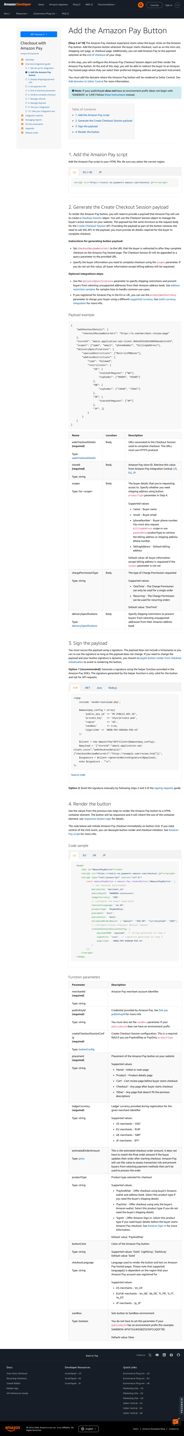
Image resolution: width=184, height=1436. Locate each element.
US (74, 172)
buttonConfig (86, 1049)
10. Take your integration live (42, 111)
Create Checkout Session (91, 225)
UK (94, 855)
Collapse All (24, 54)
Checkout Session (91, 218)
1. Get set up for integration (41, 68)
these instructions (115, 94)
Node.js (112, 687)
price (81, 1158)
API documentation (34, 124)
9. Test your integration (39, 107)
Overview (29, 59)
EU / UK (87, 172)
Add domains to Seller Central (85, 81)
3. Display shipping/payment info (42, 81)
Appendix (29, 128)
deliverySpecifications (84, 625)
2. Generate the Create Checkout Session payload (103, 120)
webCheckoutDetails (84, 458)
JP (100, 172)
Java (99, 687)
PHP (75, 688)
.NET (87, 687)
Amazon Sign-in (157, 1225)
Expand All (35, 54)
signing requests (163, 788)
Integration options (34, 115)
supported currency (141, 299)
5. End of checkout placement (42, 90)
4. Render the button (87, 131)
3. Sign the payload (86, 126)
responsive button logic (97, 818)
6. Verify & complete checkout (42, 94)
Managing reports (33, 119)
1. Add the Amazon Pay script (92, 115)
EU (130, 472)
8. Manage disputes (37, 103)
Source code (78, 774)
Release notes (31, 132)
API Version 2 (38, 34)
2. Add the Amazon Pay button (40, 74)
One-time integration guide (37, 64)
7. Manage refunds (37, 98)
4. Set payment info (37, 86)
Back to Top (92, 1355)
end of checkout (96, 54)
